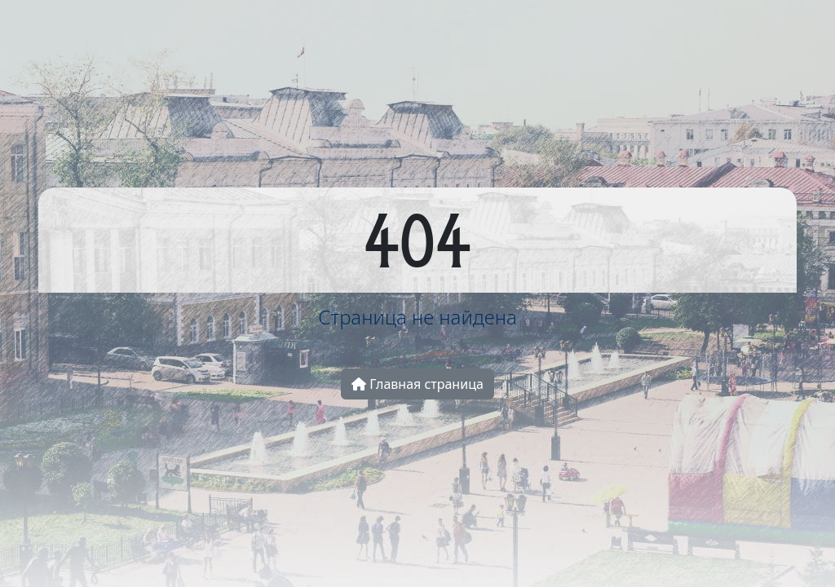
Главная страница (417, 384)
